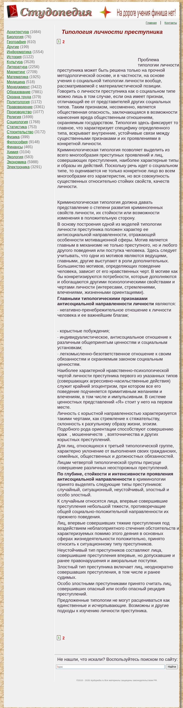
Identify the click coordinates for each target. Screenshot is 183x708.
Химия (12, 152)
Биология (15, 37)
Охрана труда (19, 97)
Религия (14, 117)
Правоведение (20, 107)
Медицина (16, 82)
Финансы (15, 147)
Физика (13, 137)
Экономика (16, 162)
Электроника (18, 167)
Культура (15, 62)
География (16, 42)
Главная (151, 23)
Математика (17, 77)
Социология (17, 122)
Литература (17, 67)
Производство (19, 112)
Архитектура (18, 32)
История (14, 57)
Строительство (20, 132)
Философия (17, 142)
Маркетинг (16, 72)
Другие (13, 47)
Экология (15, 157)
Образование (18, 92)
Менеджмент (18, 87)
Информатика (19, 52)
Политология (18, 102)
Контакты (171, 23)
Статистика (17, 127)
